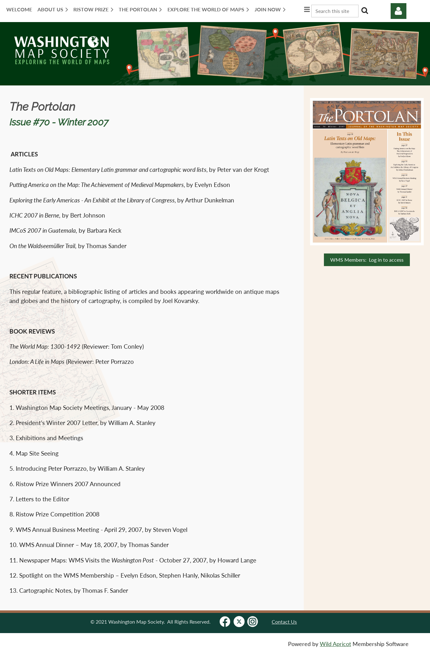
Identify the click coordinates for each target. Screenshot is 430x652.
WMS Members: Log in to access (367, 260)
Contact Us (284, 622)
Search (364, 10)
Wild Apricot (335, 644)
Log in (398, 11)
